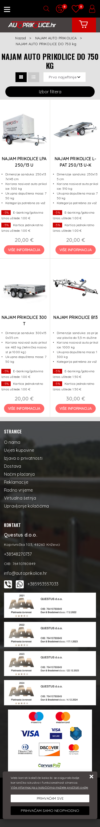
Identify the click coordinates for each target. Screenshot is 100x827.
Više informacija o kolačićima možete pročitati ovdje (49, 787)
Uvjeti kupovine (19, 450)
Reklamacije (16, 482)
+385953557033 (42, 584)
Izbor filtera (50, 91)
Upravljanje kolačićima (26, 506)
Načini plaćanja (19, 474)
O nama (12, 442)
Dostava (12, 466)
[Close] (50, 799)
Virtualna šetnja (20, 498)
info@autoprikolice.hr (25, 573)
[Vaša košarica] (83, 28)
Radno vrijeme (18, 490)
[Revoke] (50, 810)
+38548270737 (18, 554)
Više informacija (24, 249)
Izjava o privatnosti (23, 458)
